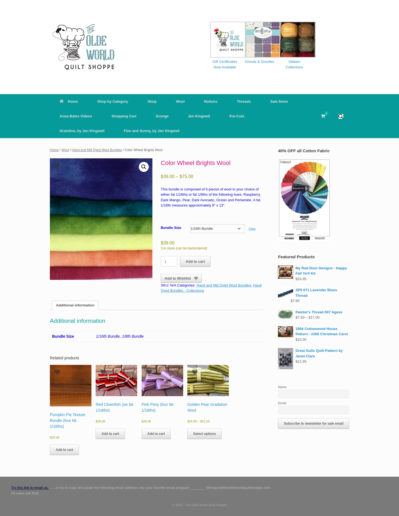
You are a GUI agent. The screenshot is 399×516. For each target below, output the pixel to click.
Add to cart (195, 261)
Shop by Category (112, 101)
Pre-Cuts (236, 116)
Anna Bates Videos (76, 116)
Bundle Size (171, 228)
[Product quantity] (169, 261)
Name (282, 387)
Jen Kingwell (199, 116)
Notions (210, 101)
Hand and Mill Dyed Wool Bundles (97, 150)
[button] (341, 116)
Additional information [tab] (75, 305)
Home (69, 101)
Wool (180, 101)
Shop (152, 101)
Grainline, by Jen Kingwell (82, 131)
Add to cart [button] (64, 450)
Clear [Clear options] (252, 228)
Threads (244, 101)
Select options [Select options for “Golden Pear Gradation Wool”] (204, 434)
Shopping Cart (124, 116)
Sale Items (279, 101)
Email (282, 403)
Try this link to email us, (29, 488)
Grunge (162, 116)
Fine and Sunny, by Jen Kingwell (152, 131)
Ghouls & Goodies (259, 62)
